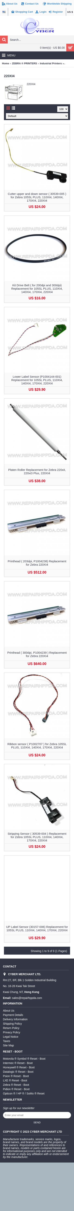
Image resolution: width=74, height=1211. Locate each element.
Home (5, 63)
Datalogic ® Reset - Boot (18, 1071)
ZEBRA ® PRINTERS (24, 63)
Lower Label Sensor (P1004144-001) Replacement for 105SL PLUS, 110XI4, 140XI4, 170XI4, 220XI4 (37, 380)
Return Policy (11, 1028)
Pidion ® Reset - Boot (16, 1089)
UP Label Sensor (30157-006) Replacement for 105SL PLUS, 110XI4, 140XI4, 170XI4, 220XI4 (37, 928)
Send (36, 1122)
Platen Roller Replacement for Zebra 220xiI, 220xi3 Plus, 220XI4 (37, 471)
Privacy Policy (11, 1032)
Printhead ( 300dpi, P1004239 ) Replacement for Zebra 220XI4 (37, 654)
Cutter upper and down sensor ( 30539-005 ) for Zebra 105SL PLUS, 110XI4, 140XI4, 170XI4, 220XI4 (37, 197)
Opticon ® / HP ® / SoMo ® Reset (23, 1093)
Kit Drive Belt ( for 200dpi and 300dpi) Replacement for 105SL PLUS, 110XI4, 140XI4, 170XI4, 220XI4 (37, 289)
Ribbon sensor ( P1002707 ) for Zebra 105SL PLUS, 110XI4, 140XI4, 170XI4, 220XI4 (37, 745)
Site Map (8, 1045)
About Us (8, 1010)
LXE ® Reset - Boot (15, 1080)
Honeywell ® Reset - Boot (19, 1067)
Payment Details (13, 1015)
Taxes (6, 1041)
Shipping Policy (12, 1023)
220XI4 (69, 63)
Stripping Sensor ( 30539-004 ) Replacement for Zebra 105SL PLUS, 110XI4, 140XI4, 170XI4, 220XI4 (37, 837)
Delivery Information (15, 1019)
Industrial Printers (51, 63)
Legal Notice (10, 1036)
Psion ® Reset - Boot (16, 1076)
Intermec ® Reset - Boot (18, 1063)
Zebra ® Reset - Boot (16, 1084)
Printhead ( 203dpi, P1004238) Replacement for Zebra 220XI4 (37, 563)
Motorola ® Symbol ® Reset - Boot (24, 1058)
